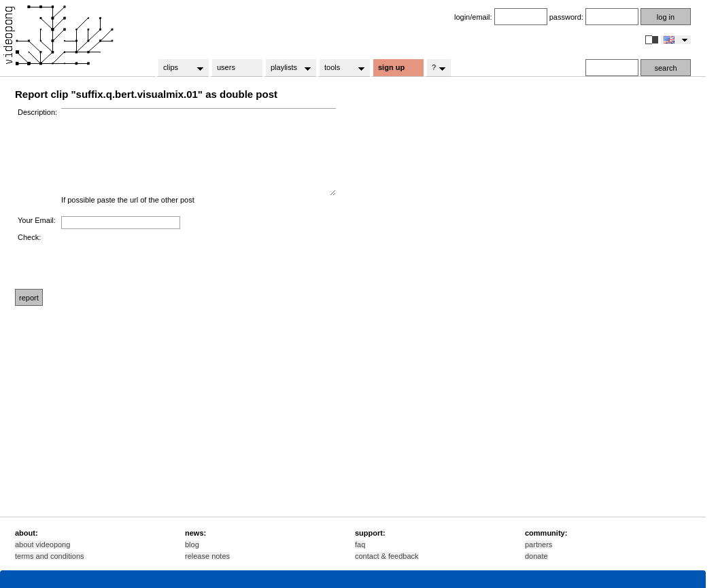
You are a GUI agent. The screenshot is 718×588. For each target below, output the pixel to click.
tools (340, 68)
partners (538, 544)
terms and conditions (49, 556)
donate (536, 556)
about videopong (42, 544)
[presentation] (164, 259)
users (226, 67)
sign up (391, 67)
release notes (207, 556)
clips (179, 68)
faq (360, 544)
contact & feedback (387, 556)
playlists (286, 68)
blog (192, 544)
